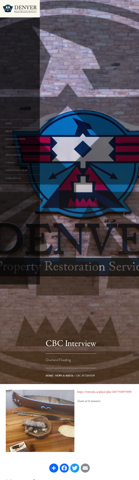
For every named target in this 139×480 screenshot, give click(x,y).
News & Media (64, 375)
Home (49, 375)
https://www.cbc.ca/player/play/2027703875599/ (104, 392)
